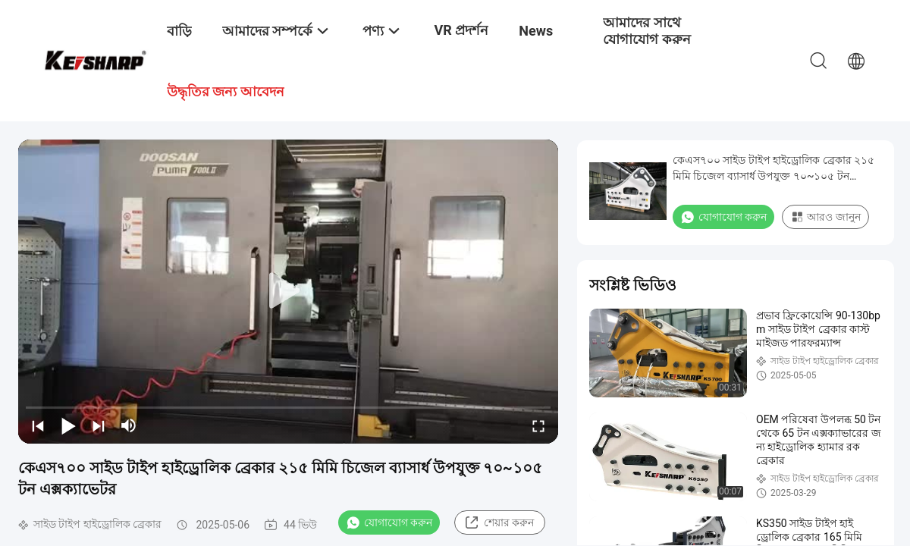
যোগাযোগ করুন (389, 522)
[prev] (38, 425)
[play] (288, 291)
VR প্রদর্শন (461, 30)
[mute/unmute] (129, 425)
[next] (98, 425)
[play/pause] (68, 425)
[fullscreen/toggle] (538, 425)
